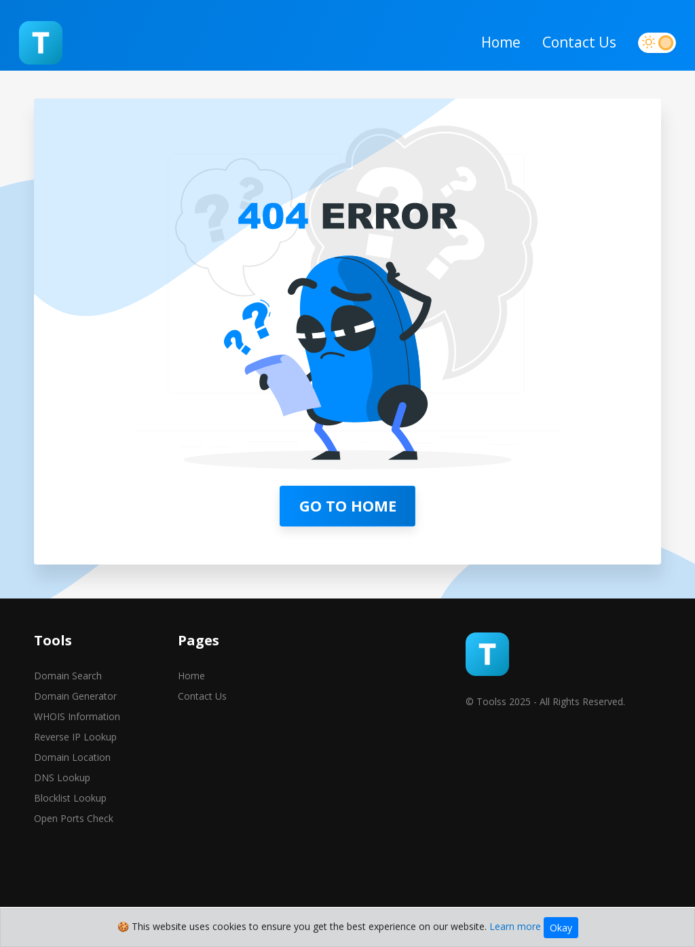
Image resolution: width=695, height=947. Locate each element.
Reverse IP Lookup (75, 787)
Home (486, 53)
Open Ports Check (73, 868)
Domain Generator (75, 746)
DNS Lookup (62, 827)
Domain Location (72, 807)
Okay (561, 927)
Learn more (515, 926)
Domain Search (68, 725)
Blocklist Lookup (70, 848)
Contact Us (564, 53)
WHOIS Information (77, 766)
